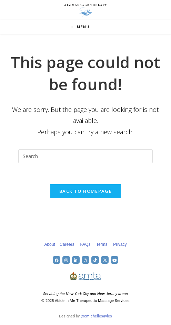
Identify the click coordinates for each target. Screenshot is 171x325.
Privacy (120, 244)
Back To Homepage (85, 191)
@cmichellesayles (96, 316)
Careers (67, 244)
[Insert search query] (85, 156)
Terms (102, 244)
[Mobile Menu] (80, 26)
